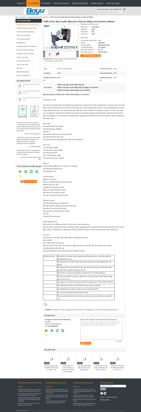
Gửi (103, 389)
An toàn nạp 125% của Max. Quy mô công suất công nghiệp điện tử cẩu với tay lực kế (84, 391)
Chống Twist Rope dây (23, 35)
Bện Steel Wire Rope (23, 72)
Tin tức (19, 10)
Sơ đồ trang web (111, 397)
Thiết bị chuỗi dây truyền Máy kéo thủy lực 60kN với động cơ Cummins (29, 394)
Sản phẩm (23, 17)
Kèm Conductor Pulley (23, 39)
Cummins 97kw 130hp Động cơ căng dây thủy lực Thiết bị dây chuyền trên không (57, 397)
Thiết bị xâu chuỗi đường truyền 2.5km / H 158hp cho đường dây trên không (30, 390)
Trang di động (105, 400)
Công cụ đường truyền (23, 75)
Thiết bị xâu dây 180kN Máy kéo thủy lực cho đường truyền (84, 367)
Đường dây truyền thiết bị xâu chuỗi (37, 17)
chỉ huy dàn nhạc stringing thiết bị (85, 310)
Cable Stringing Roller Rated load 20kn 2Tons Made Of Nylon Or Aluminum (84, 404)
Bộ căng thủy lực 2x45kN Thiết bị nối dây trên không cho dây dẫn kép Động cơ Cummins (57, 391)
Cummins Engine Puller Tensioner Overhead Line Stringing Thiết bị (56, 401)
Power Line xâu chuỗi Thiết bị (25, 50)
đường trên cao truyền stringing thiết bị (63, 310)
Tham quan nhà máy (61, 3)
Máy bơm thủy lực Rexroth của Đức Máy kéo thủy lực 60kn (28, 404)
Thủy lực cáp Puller (22, 64)
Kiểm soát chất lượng (80, 3)
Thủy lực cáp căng (22, 57)
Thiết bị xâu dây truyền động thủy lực (107, 310)
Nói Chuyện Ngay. (113, 3)
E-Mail (102, 397)
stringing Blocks (21, 42)
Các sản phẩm (33, 3)
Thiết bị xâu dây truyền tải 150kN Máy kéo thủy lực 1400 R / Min (51, 367)
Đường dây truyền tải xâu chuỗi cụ (27, 46)
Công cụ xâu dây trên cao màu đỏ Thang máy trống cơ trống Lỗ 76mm (83, 396)
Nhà (16, 17)
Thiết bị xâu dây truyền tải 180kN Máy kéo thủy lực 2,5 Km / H (117, 367)
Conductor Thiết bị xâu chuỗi (25, 53)
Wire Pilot (19, 68)
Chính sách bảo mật (22, 410)
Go (124, 12)
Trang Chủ (21, 3)
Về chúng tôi (46, 3)
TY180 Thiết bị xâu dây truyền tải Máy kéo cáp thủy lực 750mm (101, 367)
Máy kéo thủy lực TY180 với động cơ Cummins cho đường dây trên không (68, 368)
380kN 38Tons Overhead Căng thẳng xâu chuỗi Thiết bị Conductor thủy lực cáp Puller (29, 399)
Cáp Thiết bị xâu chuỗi (23, 61)
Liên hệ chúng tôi (97, 3)
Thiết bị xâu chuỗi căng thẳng (25, 32)
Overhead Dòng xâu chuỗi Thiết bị (27, 28)
